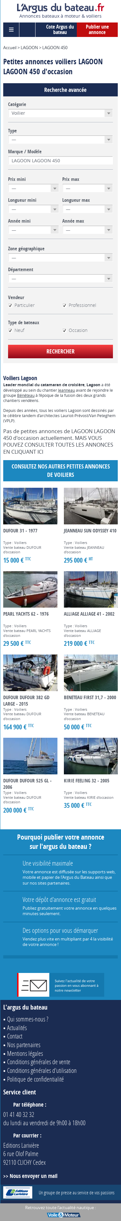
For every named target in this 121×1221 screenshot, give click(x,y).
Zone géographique (26, 248)
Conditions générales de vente (38, 1061)
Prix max (70, 179)
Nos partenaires (23, 1044)
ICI (40, 451)
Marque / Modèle (25, 151)
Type (12, 131)
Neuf (16, 330)
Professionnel (79, 305)
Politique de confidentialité (35, 1079)
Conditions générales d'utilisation (42, 1070)
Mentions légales (25, 1053)
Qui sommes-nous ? (27, 1019)
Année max (73, 221)
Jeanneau (66, 390)
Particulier (21, 305)
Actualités (17, 1027)
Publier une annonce (97, 29)
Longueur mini (22, 200)
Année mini (19, 221)
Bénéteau (26, 395)
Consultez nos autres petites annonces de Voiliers (61, 470)
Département (20, 269)
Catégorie (17, 104)
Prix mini (17, 179)
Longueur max (76, 200)
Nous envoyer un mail (33, 1176)
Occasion (74, 330)
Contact (14, 1036)
